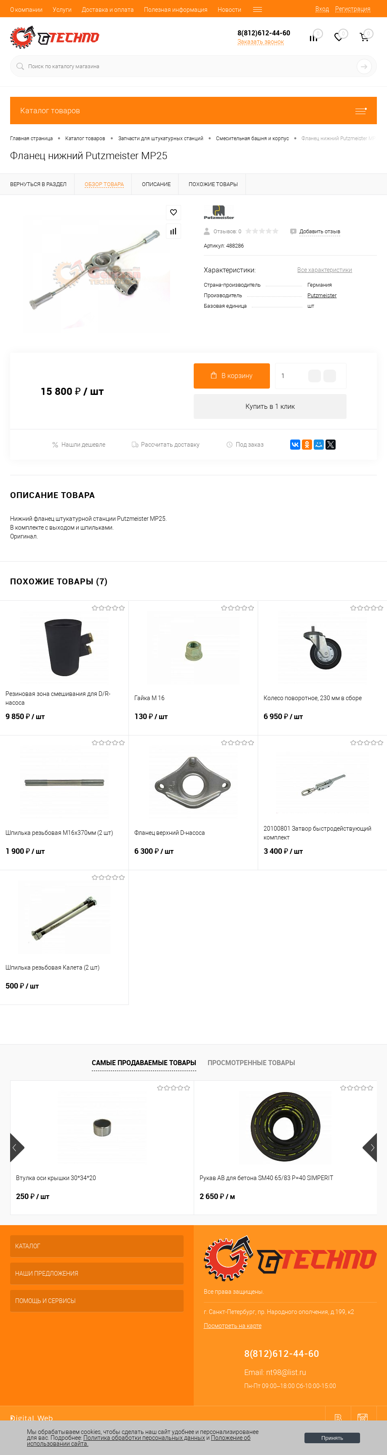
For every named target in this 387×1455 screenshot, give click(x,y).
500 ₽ (64, 991)
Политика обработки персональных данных (144, 1437)
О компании (26, 9)
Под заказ (245, 444)
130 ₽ (193, 722)
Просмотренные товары (251, 1062)
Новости (229, 9)
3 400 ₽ (323, 856)
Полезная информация (176, 9)
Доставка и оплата (108, 9)
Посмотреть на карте (233, 1326)
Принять (332, 1438)
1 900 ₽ (64, 856)
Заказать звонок (261, 41)
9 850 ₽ (64, 722)
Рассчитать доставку (166, 445)
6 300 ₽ (193, 856)
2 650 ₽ (155, 1197)
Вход (322, 8)
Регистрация (353, 8)
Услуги (62, 9)
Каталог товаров (193, 110)
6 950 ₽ (323, 722)
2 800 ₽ (280, 1197)
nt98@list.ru (286, 1372)
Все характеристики (324, 269)
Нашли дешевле (78, 444)
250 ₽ (32, 1197)
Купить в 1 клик (270, 406)
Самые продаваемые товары (144, 1062)
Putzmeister (321, 295)
